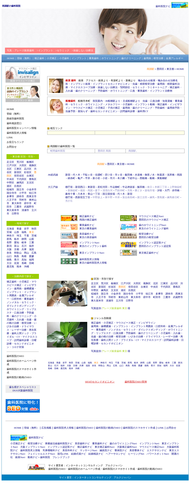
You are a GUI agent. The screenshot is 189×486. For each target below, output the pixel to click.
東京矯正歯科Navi (105, 446)
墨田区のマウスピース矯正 (154, 219)
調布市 (20, 196)
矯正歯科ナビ (86, 216)
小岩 (105, 178)
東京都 (170, 69)
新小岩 (96, 178)
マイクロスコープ (151, 340)
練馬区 (20, 182)
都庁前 (69, 187)
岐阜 (24, 242)
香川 (16, 259)
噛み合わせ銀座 (146, 80)
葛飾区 (32, 165)
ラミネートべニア (157, 87)
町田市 (157, 297)
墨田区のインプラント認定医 (155, 246)
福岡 (31, 259)
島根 (24, 256)
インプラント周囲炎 (142, 326)
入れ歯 (20, 319)
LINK (161, 427)
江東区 (18, 168)
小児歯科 (127, 104)
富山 (16, 245)
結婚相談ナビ (95, 453)
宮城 (9, 232)
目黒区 (18, 186)
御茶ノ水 (150, 174)
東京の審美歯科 (88, 228)
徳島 (9, 259)
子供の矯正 (114, 107)
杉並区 (28, 172)
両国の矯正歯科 (88, 219)
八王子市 (12, 199)
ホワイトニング (15, 309)
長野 (9, 242)
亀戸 (80, 178)
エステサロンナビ (157, 450)
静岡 (24, 239)
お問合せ (171, 427)
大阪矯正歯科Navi (127, 446)
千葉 (26, 235)
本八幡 (121, 178)
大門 (167, 190)
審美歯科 (29, 298)
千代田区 (22, 179)
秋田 (34, 228)
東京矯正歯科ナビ (149, 252)
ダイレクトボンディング (20, 305)
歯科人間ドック (20, 333)
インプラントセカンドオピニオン (111, 83)
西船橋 (143, 178)
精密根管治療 (147, 83)
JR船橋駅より (112, 100)
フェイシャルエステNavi (41, 453)
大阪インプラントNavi (32, 446)
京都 (16, 249)
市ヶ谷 (118, 174)
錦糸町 (71, 178)
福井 (31, 245)
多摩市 (10, 196)
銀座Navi (20, 457)
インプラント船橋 (145, 104)
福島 (24, 232)
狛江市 (32, 192)
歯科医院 (45, 457)
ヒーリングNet (136, 453)
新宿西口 (80, 187)
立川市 (119, 300)
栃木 (16, 239)
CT (18, 336)
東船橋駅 (162, 178)
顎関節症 (125, 87)
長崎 (24, 263)
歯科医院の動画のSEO (108, 427)
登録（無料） (31, 427)
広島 (34, 252)
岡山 (26, 252)
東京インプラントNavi (91, 252)
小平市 (23, 192)
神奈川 (10, 235)
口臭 (132, 90)
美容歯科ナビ (86, 233)
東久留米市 (13, 210)
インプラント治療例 (161, 90)
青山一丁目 (94, 193)
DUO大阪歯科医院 (23, 390)
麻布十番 (70, 193)
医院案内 (98, 100)
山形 (16, 232)
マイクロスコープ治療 (82, 87)
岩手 (26, 228)
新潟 (9, 245)
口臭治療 (19, 312)
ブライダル (127, 340)
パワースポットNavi (158, 453)
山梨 (31, 239)
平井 (87, 178)
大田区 (23, 165)
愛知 (16, 242)
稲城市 (10, 189)
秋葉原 (161, 174)
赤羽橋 (175, 190)
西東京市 (31, 196)
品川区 (28, 168)
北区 (9, 168)
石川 (24, 245)
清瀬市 (25, 210)
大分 (9, 263)
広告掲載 (46, 427)
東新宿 (91, 187)
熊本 (19, 266)
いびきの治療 (135, 336)
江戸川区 (12, 165)
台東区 (30, 175)
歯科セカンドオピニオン (104, 111)
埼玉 (19, 235)
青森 (19, 228)
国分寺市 (12, 192)
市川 (112, 178)
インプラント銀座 (80, 83)
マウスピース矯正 (83, 107)
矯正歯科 (12, 281)
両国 (179, 174)
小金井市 (31, 189)
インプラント (14, 292)
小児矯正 (24, 281)
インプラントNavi (89, 242)
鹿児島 (10, 266)
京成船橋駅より (131, 100)
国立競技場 (109, 193)
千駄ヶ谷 (88, 174)
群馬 (9, 239)
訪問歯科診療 (21, 340)
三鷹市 (18, 206)
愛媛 (31, 256)
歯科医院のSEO (84, 427)
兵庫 (24, 249)
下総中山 (132, 178)
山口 (9, 256)
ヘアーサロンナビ (116, 453)
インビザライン (147, 322)
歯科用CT (142, 111)
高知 (24, 259)
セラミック (28, 302)
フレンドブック (61, 457)
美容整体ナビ (136, 450)
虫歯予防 (70, 111)
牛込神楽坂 (128, 187)
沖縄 (26, 266)
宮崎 (31, 263)
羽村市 (23, 199)
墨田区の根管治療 (149, 237)
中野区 (10, 182)
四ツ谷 (108, 174)
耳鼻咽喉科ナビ (51, 450)
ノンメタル (13, 302)
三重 (31, 242)
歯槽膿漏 (29, 288)
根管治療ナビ (146, 233)
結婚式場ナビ (78, 453)
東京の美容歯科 (88, 237)
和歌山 (18, 252)
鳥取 (16, 256)
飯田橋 (128, 174)
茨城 (34, 235)
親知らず (83, 111)
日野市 (15, 213)
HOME (180, 69)
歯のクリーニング (22, 316)
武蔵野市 (29, 206)
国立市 (22, 189)
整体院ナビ (121, 450)
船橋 (152, 178)
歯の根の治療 (106, 336)
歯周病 (18, 288)
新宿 (67, 174)
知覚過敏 (167, 100)
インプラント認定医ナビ (152, 242)
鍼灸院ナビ (106, 450)
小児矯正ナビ (17, 443)
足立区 (10, 161)
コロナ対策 (18, 347)
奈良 (9, 252)
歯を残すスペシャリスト (22, 387)
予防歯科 (103, 90)
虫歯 (29, 319)
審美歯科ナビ (86, 225)
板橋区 (30, 161)
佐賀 (16, 263)
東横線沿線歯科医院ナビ (58, 443)
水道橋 (138, 174)
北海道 (10, 228)
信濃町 (99, 174)
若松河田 (102, 187)
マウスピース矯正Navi (151, 216)
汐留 (159, 190)
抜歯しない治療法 (108, 87)
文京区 (30, 182)
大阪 (9, 249)
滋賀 (31, 249)
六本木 (81, 193)
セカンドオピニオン (112, 343)
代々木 (76, 174)
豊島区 (32, 179)
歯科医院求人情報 (89, 259)
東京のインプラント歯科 (93, 246)
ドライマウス (153, 336)
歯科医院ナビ (163, 6)
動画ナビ (33, 457)
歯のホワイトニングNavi (152, 225)
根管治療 (27, 323)
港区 (9, 186)
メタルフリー (112, 104)
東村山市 (123, 297)
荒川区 (20, 161)
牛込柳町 (115, 187)
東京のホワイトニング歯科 (154, 228)
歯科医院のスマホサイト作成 (139, 427)
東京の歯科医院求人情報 (93, 262)
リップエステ (103, 333)
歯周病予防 (173, 107)
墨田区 (160, 69)
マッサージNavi (88, 450)
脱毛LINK (63, 453)
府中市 (28, 203)
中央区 (10, 179)
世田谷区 (19, 175)
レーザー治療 (19, 329)
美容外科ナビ (69, 450)
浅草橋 (170, 174)
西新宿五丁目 (82, 197)
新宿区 (18, 172)
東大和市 (17, 203)
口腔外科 (17, 298)
